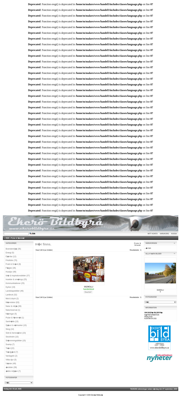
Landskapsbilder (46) (15, 291)
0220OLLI (160, 290)
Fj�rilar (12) (11, 256)
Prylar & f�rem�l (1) (15, 318)
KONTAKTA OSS (150, 318)
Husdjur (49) (11, 272)
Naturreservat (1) (13, 310)
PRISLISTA (148, 317)
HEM (7, 238)
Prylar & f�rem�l (18, 238)
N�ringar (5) (11, 314)
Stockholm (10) (12, 337)
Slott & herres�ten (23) (16, 333)
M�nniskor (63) (12, 302)
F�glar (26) (11, 268)
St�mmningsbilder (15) (16, 340)
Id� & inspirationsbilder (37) (18, 276)
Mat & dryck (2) (12, 298)
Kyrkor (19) (10, 287)
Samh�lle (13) (12, 321)
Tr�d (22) (10, 348)
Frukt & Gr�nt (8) (13, 264)
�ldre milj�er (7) (13, 371)
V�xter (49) (11, 363)
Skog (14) (10, 329)
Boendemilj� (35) (13, 249)
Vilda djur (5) (11, 360)
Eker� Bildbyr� (97, 395)
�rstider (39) (11, 367)
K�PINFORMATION (151, 315)
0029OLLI (88, 286)
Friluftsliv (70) (11, 260)
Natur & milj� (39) (14, 306)
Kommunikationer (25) (15, 283)
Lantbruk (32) (11, 295)
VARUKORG (164, 234)
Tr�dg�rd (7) (12, 352)
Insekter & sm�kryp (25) (16, 279)
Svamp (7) (10, 344)
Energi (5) (10, 253)
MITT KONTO (153, 234)
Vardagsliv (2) (11, 356)
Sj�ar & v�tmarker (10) (16, 325)
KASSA (174, 234)
